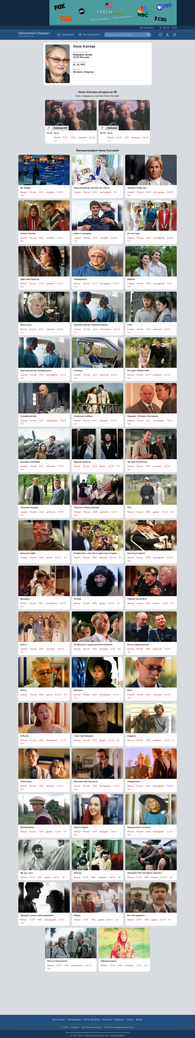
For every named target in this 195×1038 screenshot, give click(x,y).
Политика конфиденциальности (119, 1027)
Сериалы (119, 1019)
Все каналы (59, 1019)
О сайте (64, 1027)
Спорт (130, 1019)
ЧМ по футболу (92, 1019)
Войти (139, 1019)
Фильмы (107, 1019)
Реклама (75, 1027)
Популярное (74, 1019)
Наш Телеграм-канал (91, 1027)
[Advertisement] (126, 63)
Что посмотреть (89, 34)
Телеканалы (65, 34)
